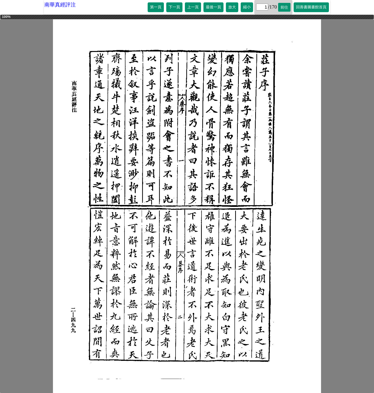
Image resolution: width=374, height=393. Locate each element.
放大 (232, 7)
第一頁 (155, 7)
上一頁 (193, 7)
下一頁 (174, 7)
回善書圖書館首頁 (311, 7)
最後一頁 (213, 7)
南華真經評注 (60, 5)
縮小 (247, 7)
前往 (284, 7)
